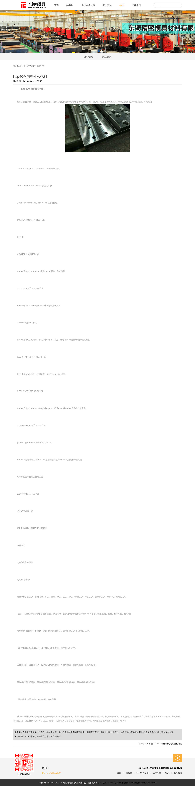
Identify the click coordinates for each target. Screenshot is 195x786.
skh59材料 (145, 782)
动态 (121, 5)
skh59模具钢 (122, 782)
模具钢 (69, 5)
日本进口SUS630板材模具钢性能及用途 (164, 743)
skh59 (153, 782)
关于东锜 (107, 5)
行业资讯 (106, 56)
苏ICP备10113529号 (107, 782)
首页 (56, 5)
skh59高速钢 (134, 782)
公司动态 (88, 56)
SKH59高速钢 (88, 5)
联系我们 (136, 5)
